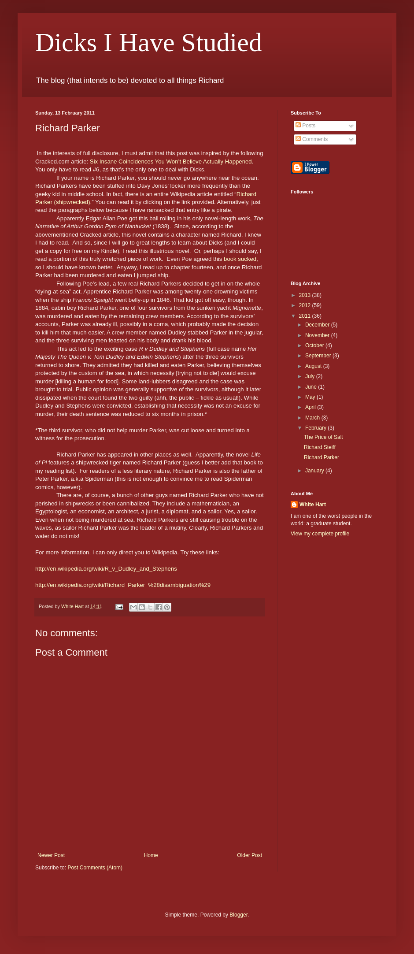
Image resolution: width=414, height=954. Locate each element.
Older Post (249, 855)
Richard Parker (321, 457)
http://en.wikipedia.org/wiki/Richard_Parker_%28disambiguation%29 (123, 585)
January (315, 471)
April (311, 407)
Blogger (238, 915)
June (311, 387)
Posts (305, 125)
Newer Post (51, 855)
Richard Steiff (320, 447)
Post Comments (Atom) (94, 868)
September (319, 356)
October (315, 345)
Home (151, 855)
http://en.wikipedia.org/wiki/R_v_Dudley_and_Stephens (106, 568)
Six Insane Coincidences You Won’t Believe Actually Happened (171, 161)
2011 (305, 316)
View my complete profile (320, 534)
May (311, 397)
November (318, 335)
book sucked (240, 259)
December (318, 325)
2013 (305, 295)
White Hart (312, 504)
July (310, 376)
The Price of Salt (323, 437)
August (314, 366)
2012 (305, 305)
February (316, 428)
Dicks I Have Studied (148, 42)
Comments (312, 139)
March (313, 418)
